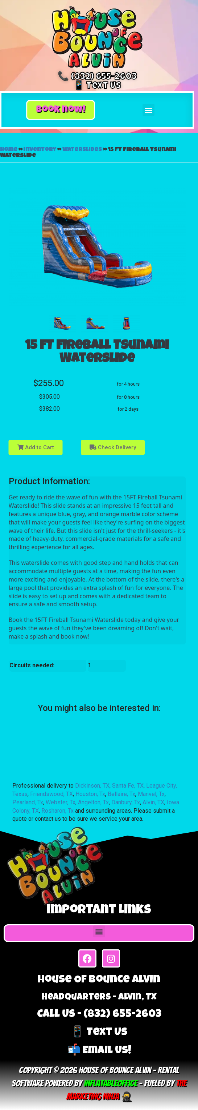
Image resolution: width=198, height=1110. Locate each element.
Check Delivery (113, 447)
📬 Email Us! (99, 1051)
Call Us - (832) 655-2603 (99, 1014)
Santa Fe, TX (128, 785)
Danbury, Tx (125, 802)
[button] (60, 110)
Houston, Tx (90, 794)
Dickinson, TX (92, 785)
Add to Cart (35, 447)
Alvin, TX (153, 802)
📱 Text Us (97, 86)
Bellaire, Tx (121, 794)
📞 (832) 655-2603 (97, 77)
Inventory (40, 150)
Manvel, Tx (151, 794)
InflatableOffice (110, 1083)
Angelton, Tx (93, 802)
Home (8, 150)
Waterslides (82, 150)
